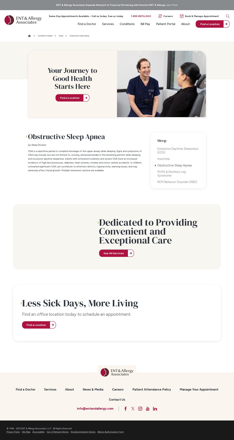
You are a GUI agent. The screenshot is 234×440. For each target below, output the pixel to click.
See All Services (114, 253)
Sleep (61, 36)
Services (108, 24)
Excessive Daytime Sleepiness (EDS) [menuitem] (177, 150)
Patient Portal (165, 24)
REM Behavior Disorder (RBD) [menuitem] (177, 182)
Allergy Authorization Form (110, 432)
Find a (210, 24)
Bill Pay (145, 24)
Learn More (172, 5)
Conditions (127, 24)
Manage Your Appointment (199, 389)
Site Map (26, 432)
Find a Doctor (87, 24)
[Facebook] (126, 409)
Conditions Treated (45, 36)
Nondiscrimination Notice (83, 432)
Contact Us (117, 399)
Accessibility (38, 432)
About (185, 24)
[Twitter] (133, 409)
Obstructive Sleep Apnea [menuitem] (174, 165)
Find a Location (69, 97)
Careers (118, 389)
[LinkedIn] (155, 409)
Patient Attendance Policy (151, 389)
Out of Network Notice (58, 432)
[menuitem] (87, 24)
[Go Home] (30, 36)
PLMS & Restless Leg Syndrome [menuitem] (171, 173)
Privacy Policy (13, 432)
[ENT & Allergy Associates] (23, 20)
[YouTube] (148, 409)
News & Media (93, 389)
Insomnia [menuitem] (163, 159)
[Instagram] (140, 409)
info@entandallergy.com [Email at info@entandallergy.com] (95, 408)
